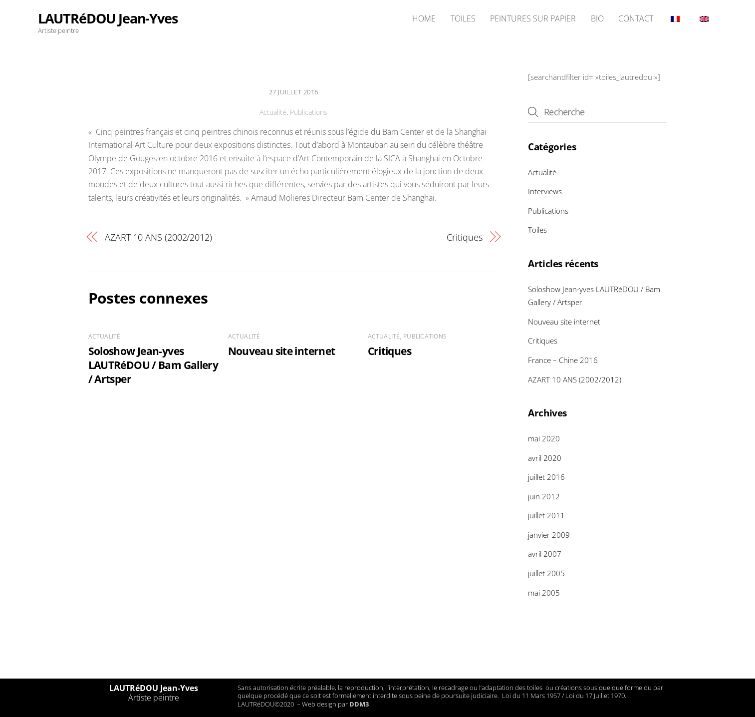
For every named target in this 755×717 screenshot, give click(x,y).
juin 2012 (544, 496)
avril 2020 (544, 458)
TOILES (463, 18)
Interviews (545, 191)
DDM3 (359, 704)
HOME (424, 18)
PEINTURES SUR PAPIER (533, 18)
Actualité (272, 112)
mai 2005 (544, 593)
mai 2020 (544, 438)
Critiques (464, 237)
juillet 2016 (546, 477)
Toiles (537, 230)
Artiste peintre (153, 697)
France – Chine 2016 (563, 360)
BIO (597, 18)
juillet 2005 (546, 573)
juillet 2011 (546, 515)
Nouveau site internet (281, 351)
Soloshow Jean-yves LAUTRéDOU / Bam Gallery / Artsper (153, 365)
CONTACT (635, 18)
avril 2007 (544, 554)
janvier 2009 (549, 535)
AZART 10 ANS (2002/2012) (158, 237)
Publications (308, 112)
